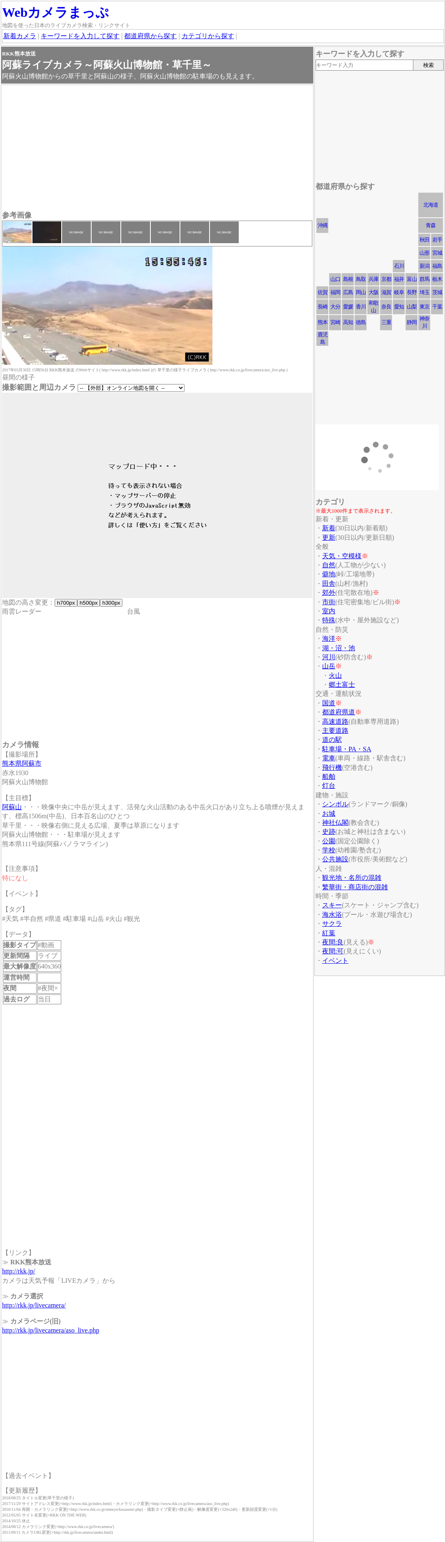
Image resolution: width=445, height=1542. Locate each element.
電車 (328, 758)
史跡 (328, 831)
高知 (348, 322)
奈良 (386, 307)
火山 (335, 675)
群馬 (424, 279)
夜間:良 (333, 942)
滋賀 (386, 292)
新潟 (424, 266)
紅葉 (328, 933)
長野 (412, 292)
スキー (332, 905)
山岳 (328, 666)
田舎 (328, 583)
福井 (399, 279)
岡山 (361, 292)
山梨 (412, 307)
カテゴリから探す (208, 35)
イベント (335, 960)
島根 (348, 279)
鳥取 (361, 279)
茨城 (437, 292)
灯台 (328, 785)
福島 (437, 266)
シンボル (335, 804)
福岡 (335, 292)
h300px (111, 603)
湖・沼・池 (338, 647)
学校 (328, 850)
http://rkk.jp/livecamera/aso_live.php (50, 1330)
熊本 (322, 322)
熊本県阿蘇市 (22, 763)
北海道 (430, 205)
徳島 (361, 322)
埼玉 (424, 292)
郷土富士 (342, 684)
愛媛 (348, 307)
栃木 (437, 279)
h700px (65, 603)
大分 (335, 307)
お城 (328, 813)
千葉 (437, 307)
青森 (431, 225)
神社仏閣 (335, 822)
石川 (399, 266)
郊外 (328, 592)
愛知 (399, 307)
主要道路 (335, 730)
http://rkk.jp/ (18, 1271)
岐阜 (399, 292)
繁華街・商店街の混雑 (355, 887)
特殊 (328, 620)
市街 (328, 601)
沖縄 (322, 225)
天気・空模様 (342, 555)
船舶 (328, 776)
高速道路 (335, 721)
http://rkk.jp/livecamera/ (34, 1305)
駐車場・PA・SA (346, 749)
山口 (335, 279)
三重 (386, 322)
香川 (361, 307)
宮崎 (335, 322)
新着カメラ (19, 35)
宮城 (437, 253)
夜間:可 (333, 951)
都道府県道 (338, 712)
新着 (328, 528)
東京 (424, 307)
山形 (424, 253)
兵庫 (373, 279)
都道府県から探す (150, 35)
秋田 (424, 240)
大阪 (373, 292)
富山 (412, 279)
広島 (348, 292)
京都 (386, 279)
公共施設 (335, 859)
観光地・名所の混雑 (351, 877)
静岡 (412, 322)
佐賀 (322, 292)
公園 (328, 841)
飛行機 (332, 767)
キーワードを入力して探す (80, 35)
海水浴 (332, 914)
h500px (88, 603)
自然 (328, 565)
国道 (328, 703)
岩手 (437, 240)
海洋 (328, 638)
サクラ (332, 923)
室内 (328, 611)
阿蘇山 (12, 806)
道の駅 (332, 739)
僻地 (328, 574)
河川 (328, 657)
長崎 (322, 307)
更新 (328, 537)
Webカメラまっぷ (55, 12)
